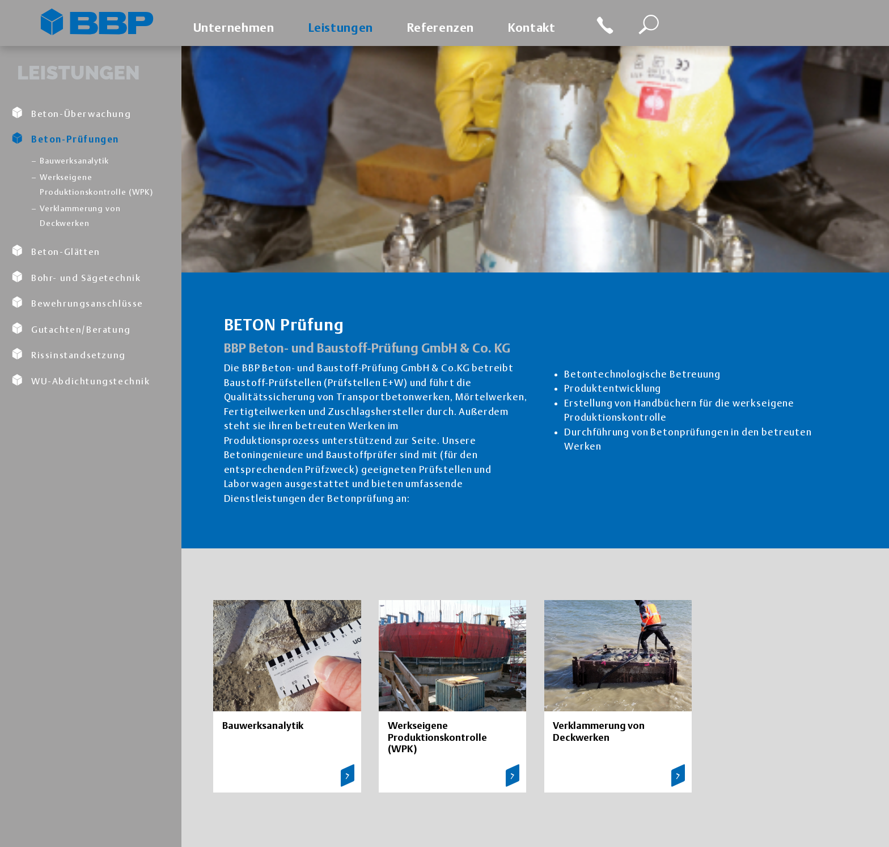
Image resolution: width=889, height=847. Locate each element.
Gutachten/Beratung (71, 328)
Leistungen (340, 27)
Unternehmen (233, 27)
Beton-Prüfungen (65, 138)
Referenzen (440, 27)
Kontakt (531, 27)
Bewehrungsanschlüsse (77, 302)
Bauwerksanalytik (74, 160)
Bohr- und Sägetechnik (76, 277)
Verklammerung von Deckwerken (80, 216)
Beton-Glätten (55, 251)
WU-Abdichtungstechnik (80, 380)
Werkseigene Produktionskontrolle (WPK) (96, 184)
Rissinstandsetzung (68, 354)
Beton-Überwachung (71, 113)
